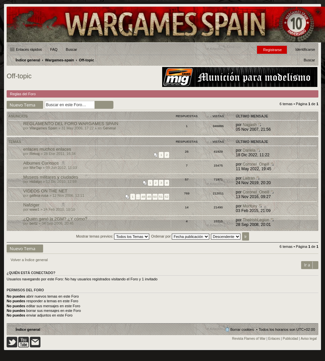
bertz (33, 223)
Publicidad (290, 338)
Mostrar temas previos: (112, 236)
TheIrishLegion (256, 220)
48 (143, 196)
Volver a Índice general (29, 260)
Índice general (28, 329)
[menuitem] (309, 60)
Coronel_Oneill (256, 164)
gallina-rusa (39, 195)
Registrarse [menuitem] (272, 50)
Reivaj (35, 154)
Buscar (71, 49)
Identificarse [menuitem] (305, 49)
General (109, 128)
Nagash (250, 124)
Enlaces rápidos (29, 49)
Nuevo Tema (22, 105)
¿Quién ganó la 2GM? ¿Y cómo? (55, 218)
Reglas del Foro (23, 94)
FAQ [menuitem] (53, 49)
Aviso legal (309, 338)
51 (160, 196)
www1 (34, 209)
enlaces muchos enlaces (47, 149)
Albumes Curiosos (41, 163)
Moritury (250, 206)
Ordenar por (180, 236)
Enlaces (274, 338)
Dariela (249, 150)
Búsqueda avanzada (108, 105)
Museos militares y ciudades (50, 177)
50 (155, 196)
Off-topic (19, 76)
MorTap (36, 168)
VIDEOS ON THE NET (45, 190)
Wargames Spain (43, 128)
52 (166, 196)
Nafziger (31, 204)
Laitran (249, 178)
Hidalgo (36, 181)
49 (149, 196)
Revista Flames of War (249, 338)
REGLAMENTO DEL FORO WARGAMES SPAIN (70, 123)
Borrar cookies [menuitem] (242, 329)
